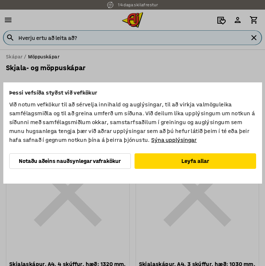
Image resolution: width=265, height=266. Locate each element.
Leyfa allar (195, 160)
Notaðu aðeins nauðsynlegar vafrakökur (70, 160)
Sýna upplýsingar (174, 139)
